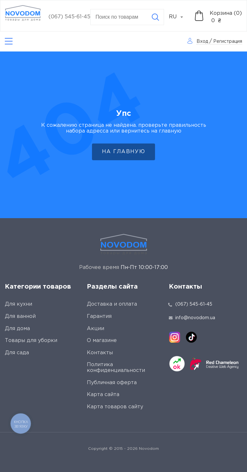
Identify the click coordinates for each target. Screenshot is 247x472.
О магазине (102, 340)
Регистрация (227, 41)
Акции (95, 328)
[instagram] (174, 337)
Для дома (17, 328)
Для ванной (20, 316)
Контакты (100, 352)
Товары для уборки (31, 340)
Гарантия (99, 316)
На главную (123, 151)
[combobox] (179, 17)
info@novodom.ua (192, 318)
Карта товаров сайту (115, 406)
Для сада (17, 352)
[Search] (155, 17)
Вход (202, 41)
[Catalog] (9, 41)
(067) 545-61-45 (69, 16)
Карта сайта (103, 394)
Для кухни (18, 304)
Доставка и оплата (112, 304)
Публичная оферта (112, 382)
